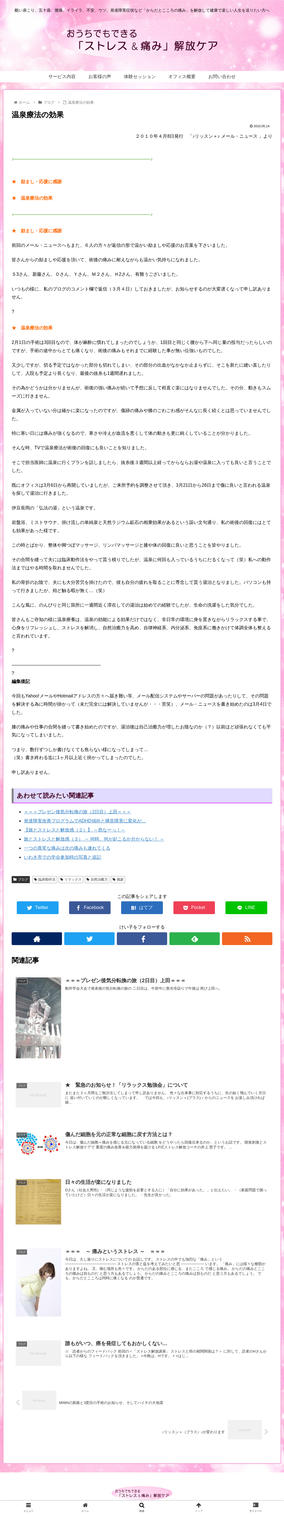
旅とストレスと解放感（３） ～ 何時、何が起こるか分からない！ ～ (94, 839)
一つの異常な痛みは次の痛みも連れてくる (67, 848)
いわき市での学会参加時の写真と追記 (62, 857)
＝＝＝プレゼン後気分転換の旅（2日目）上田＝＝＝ (77, 811)
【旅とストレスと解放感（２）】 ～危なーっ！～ (74, 829)
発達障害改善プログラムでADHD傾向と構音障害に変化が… (85, 820)
